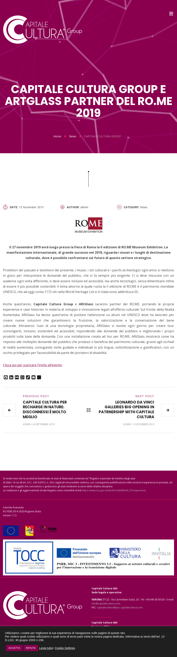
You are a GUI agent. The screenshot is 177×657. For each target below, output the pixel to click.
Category (131, 207)
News (72, 136)
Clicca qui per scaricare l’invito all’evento (32, 365)
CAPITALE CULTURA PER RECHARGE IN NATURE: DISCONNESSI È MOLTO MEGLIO (45, 410)
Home (57, 136)
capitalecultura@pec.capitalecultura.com (120, 607)
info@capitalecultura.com (106, 603)
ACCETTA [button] (14, 647)
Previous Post (36, 396)
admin (84, 207)
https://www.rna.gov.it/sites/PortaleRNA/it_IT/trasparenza (114, 490)
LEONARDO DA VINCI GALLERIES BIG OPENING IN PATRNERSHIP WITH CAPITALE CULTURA (126, 410)
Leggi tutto (46, 648)
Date (13, 207)
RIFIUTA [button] (31, 647)
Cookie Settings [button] (65, 648)
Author (73, 207)
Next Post (144, 396)
